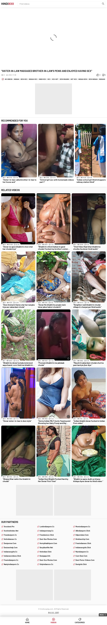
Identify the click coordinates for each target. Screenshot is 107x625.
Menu (102, 615)
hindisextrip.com (82, 539)
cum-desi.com (81, 556)
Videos (53, 622)
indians (102, 79)
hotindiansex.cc (10, 539)
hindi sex (42, 79)
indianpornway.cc (47, 531)
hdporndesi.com (82, 535)
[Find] (103, 3)
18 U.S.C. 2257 (53, 613)
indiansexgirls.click (83, 547)
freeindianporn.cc (11, 560)
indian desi (82, 79)
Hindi (7, 3)
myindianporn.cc (82, 552)
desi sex (24, 79)
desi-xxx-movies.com (48, 560)
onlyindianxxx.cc (46, 564)
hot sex (74, 79)
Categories (80, 622)
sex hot (55, 79)
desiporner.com (10, 543)
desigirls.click (81, 564)
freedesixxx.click (47, 535)
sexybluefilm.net (46, 547)
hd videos (8, 79)
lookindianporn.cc (47, 526)
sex (48, 79)
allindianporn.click (83, 531)
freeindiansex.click (83, 543)
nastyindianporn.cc (11, 564)
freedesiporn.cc (10, 535)
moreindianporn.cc (83, 526)
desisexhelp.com (10, 547)
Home (27, 622)
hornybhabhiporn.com (48, 543)
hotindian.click (45, 552)
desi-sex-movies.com (48, 539)
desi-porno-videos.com (85, 560)
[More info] (33, 242)
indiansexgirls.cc (10, 552)
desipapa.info (45, 556)
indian (16, 79)
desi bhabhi (64, 79)
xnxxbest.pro (9, 526)
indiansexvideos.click (12, 556)
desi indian (93, 79)
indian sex (33, 79)
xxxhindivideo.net (11, 531)
